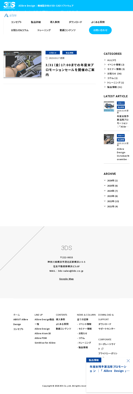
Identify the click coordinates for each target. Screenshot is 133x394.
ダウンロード (104, 324)
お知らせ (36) (114, 73)
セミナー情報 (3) (116, 69)
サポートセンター (106, 328)
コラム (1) (112, 78)
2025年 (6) (112, 185)
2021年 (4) (112, 206)
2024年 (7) (112, 190)
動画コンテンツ (63, 328)
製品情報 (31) (114, 87)
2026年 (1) (112, 180)
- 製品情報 (82, 347)
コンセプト (18, 329)
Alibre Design (42, 328)
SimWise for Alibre (45, 342)
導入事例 (60, 319)
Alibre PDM (41, 338)
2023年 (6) (112, 196)
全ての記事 (82, 319)
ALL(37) (111, 60)
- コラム (81, 338)
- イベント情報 (84, 324)
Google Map (66, 279)
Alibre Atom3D (43, 333)
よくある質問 (62, 324)
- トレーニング (84, 342)
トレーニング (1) (115, 82)
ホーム (16, 314)
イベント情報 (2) (116, 64)
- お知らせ (82, 333)
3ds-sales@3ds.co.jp (71, 271)
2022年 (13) (113, 201)
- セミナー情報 (84, 328)
